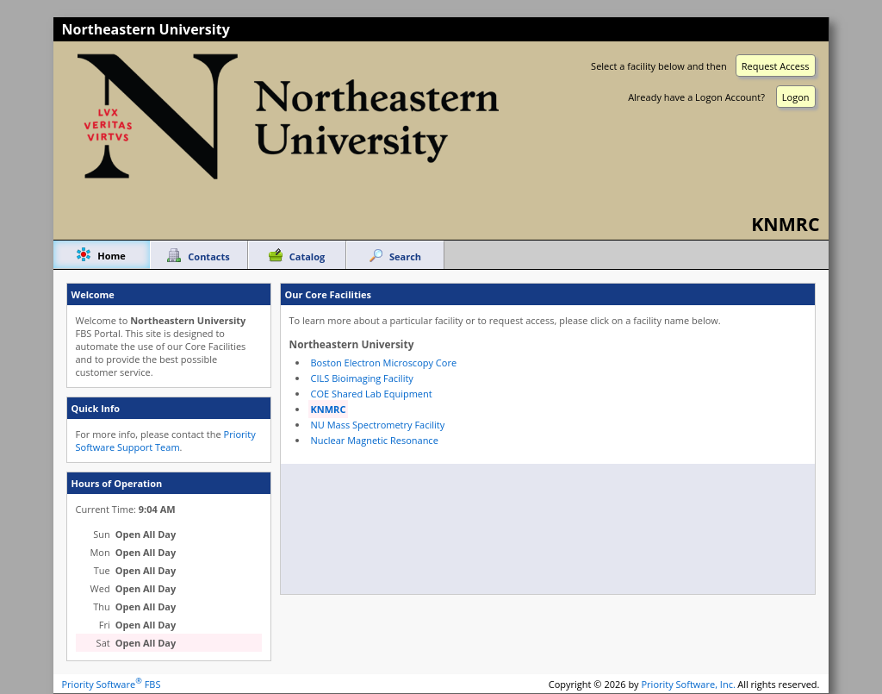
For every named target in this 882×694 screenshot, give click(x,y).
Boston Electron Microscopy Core (384, 362)
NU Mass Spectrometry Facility (378, 424)
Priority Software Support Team (166, 440)
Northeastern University (146, 29)
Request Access (776, 65)
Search (405, 256)
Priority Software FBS (111, 684)
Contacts (208, 256)
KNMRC (328, 409)
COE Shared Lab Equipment (371, 393)
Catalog (307, 256)
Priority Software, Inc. (689, 684)
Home (111, 255)
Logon (796, 97)
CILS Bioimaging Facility (362, 378)
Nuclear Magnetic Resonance (374, 440)
